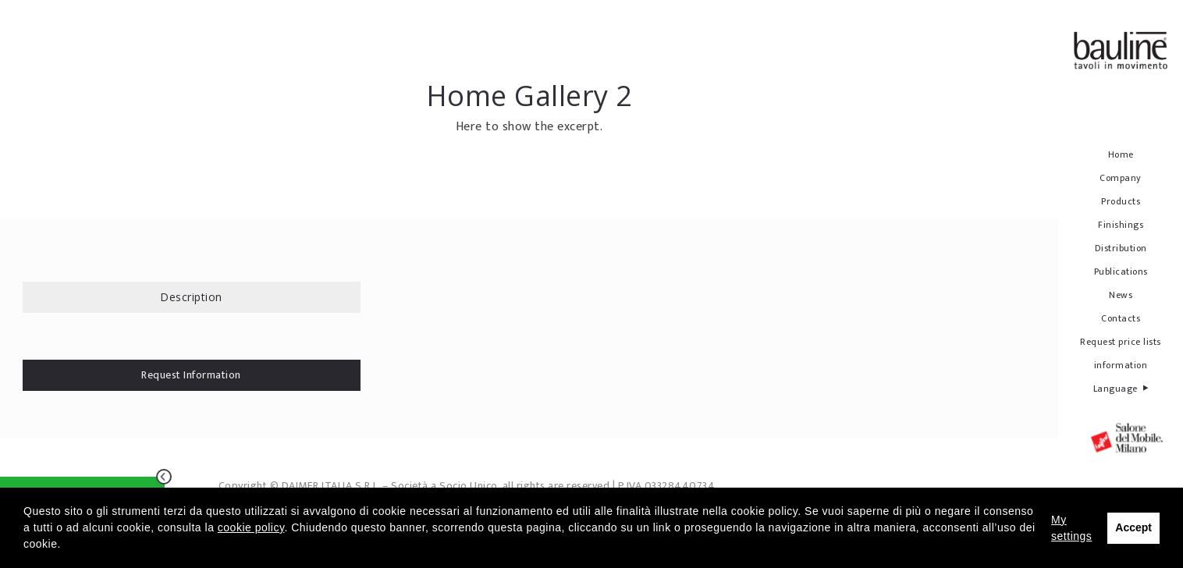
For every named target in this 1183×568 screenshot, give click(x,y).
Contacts (1120, 318)
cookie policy (251, 527)
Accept (1133, 527)
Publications (1121, 271)
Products (1120, 201)
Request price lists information (1120, 353)
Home (1121, 154)
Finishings (1120, 225)
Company (1121, 178)
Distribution (1121, 248)
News (1120, 295)
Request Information (191, 375)
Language (1121, 388)
